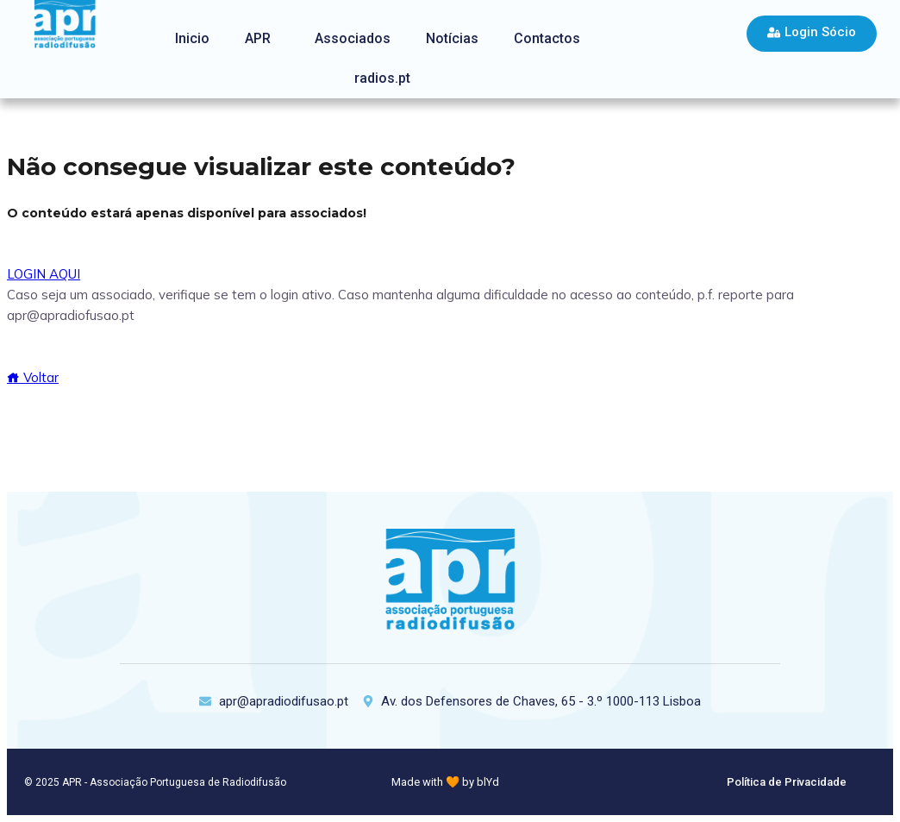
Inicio (192, 38)
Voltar (33, 377)
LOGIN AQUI (43, 274)
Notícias (452, 38)
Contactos (547, 38)
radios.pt (382, 78)
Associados (353, 38)
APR (258, 38)
